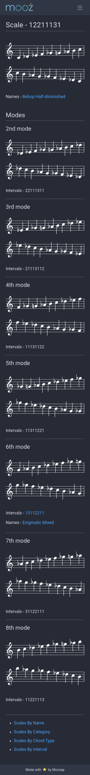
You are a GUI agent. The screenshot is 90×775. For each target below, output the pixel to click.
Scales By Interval (30, 749)
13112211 (34, 513)
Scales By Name (29, 723)
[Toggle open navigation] (80, 7)
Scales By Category (32, 731)
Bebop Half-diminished (44, 96)
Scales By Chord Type (34, 740)
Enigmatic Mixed (38, 522)
